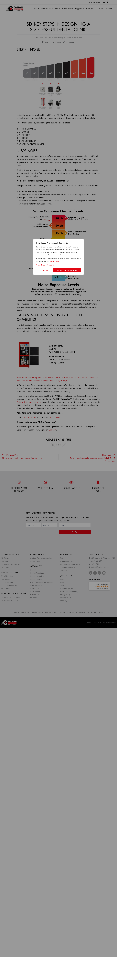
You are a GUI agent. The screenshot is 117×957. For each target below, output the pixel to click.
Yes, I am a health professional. (67, 270)
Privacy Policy (40, 265)
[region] (58, 478)
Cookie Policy (54, 261)
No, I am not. (44, 270)
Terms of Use (51, 265)
